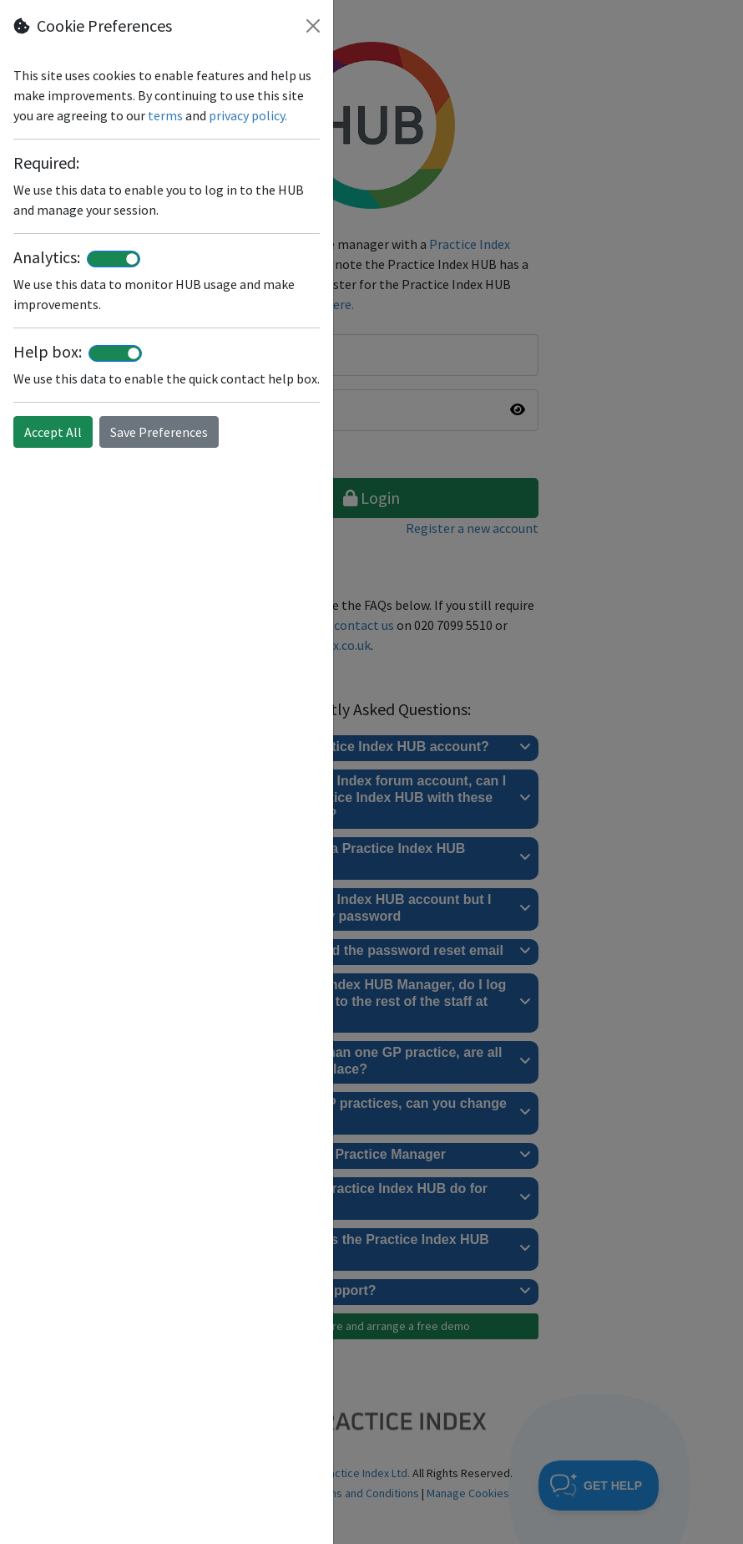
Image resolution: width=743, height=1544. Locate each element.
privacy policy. (248, 115)
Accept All (53, 432)
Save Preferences (159, 432)
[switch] (113, 259)
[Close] (313, 26)
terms (165, 115)
